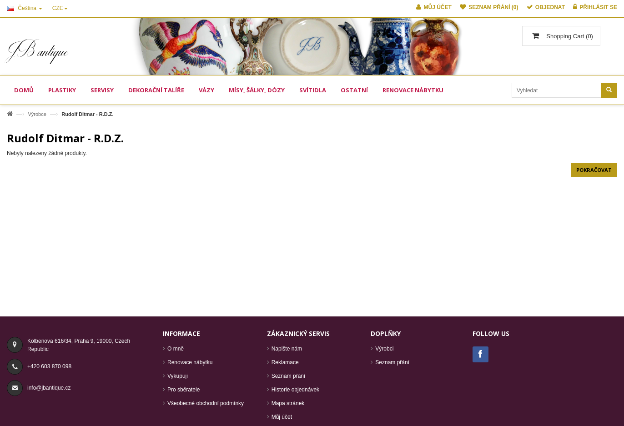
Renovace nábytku (189, 362)
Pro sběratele (183, 389)
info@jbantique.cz (49, 388)
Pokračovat (594, 169)
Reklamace (285, 362)
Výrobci (384, 349)
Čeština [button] (24, 8)
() (569, 36)
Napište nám (287, 349)
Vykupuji (177, 376)
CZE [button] (60, 8)
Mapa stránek (288, 403)
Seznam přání (289, 376)
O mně (175, 349)
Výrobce (37, 114)
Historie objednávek (295, 389)
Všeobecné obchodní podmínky (205, 403)
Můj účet (282, 417)
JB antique (38, 51)
